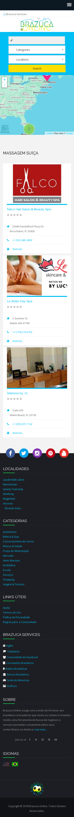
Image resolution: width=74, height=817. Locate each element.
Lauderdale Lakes (13, 479)
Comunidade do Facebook (20, 657)
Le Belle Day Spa (19, 301)
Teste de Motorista (16, 680)
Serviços (8, 575)
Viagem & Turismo (13, 584)
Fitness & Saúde (12, 546)
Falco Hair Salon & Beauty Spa (29, 209)
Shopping (8, 579)
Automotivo (10, 532)
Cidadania (11, 651)
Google (69, 133)
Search (37, 68)
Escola (7, 570)
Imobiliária (9, 565)
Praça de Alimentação (16, 551)
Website (17, 249)
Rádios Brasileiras (15, 668)
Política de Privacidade (16, 617)
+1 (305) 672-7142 (22, 424)
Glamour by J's (17, 393)
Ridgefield (9, 498)
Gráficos (10, 686)
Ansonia (8, 503)
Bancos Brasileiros (16, 674)
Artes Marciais (11, 560)
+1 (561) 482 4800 (22, 240)
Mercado (8, 555)
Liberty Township (13, 489)
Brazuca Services (15, 14)
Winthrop (8, 494)
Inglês (8, 645)
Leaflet (49, 133)
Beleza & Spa (11, 536)
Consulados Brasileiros (18, 663)
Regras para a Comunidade (19, 622)
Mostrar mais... (13, 508)
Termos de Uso (12, 612)
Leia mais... (40, 729)
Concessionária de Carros (18, 541)
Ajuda (6, 607)
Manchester (10, 484)
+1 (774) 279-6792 (22, 332)
